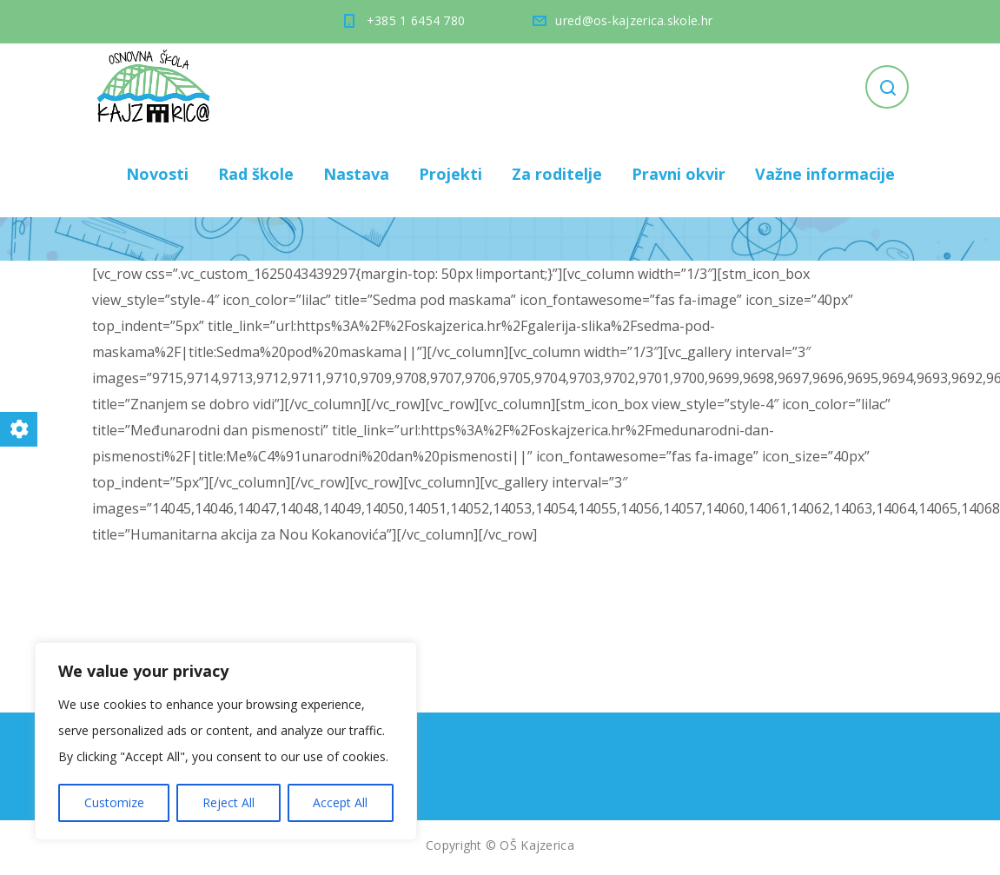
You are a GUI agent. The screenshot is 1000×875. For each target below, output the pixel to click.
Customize (114, 802)
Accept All (340, 802)
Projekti (450, 173)
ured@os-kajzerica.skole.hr (633, 20)
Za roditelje (557, 173)
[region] (226, 741)
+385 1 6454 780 (416, 20)
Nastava (356, 173)
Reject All (228, 802)
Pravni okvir (678, 173)
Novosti (157, 173)
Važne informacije (825, 173)
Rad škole (256, 173)
